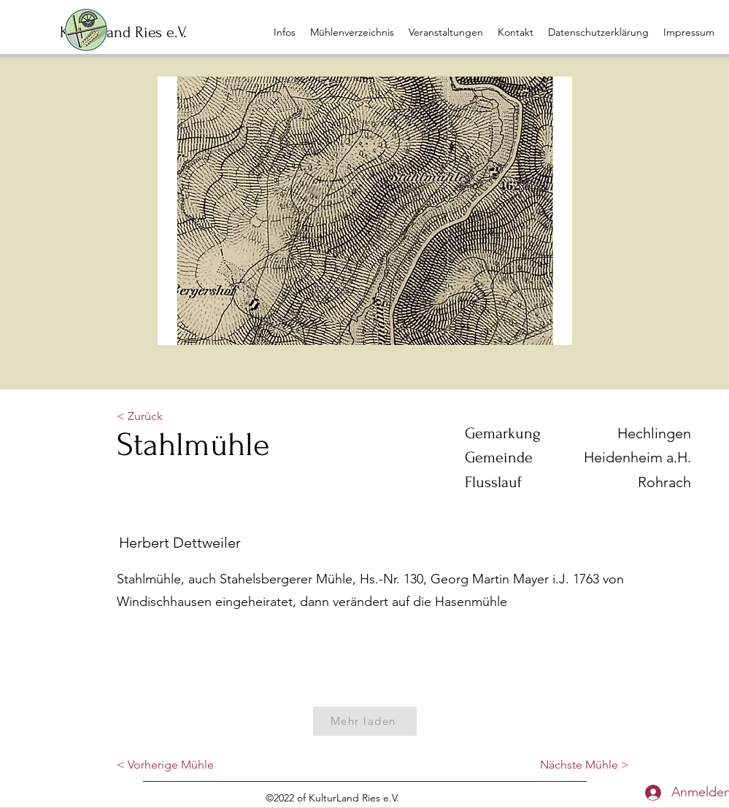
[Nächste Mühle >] (584, 765)
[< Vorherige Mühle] (165, 765)
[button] (445, 32)
